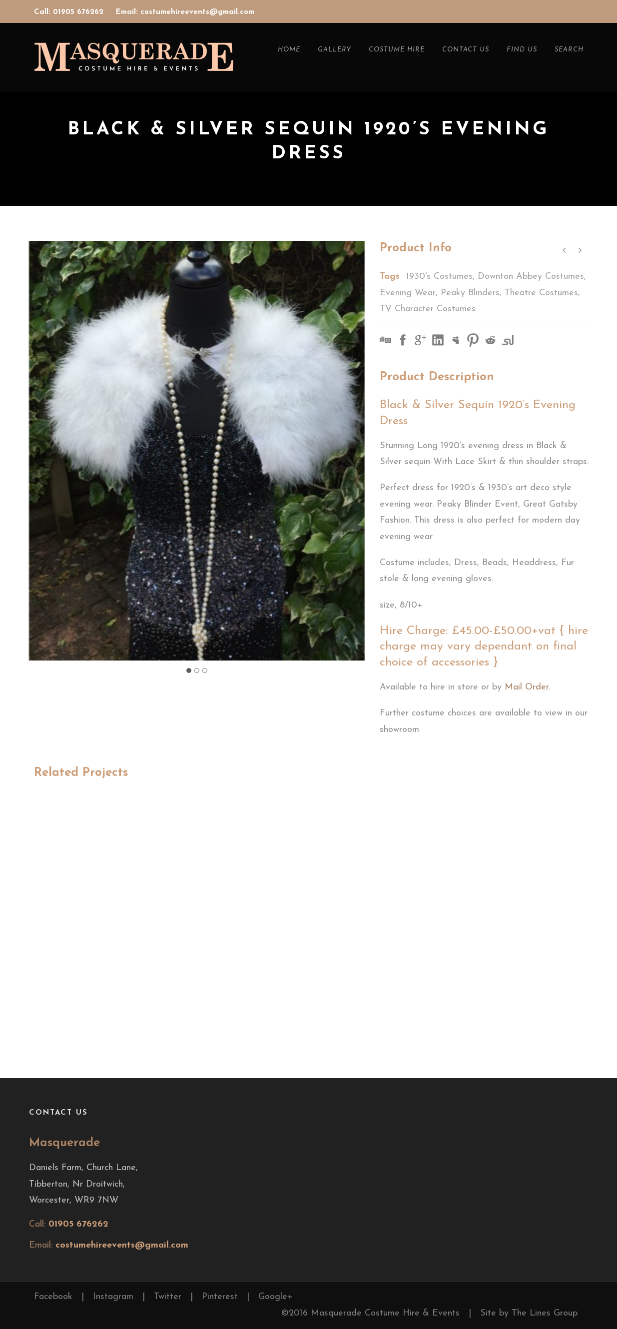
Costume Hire (397, 49)
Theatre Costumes (541, 293)
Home (289, 49)
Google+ (275, 1297)
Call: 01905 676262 (70, 12)
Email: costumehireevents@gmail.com (185, 12)
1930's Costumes (439, 276)
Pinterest (220, 1297)
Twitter (167, 1297)
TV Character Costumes (428, 309)
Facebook (53, 1297)
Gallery (334, 49)
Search (569, 49)
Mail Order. (527, 687)
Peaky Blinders (470, 293)
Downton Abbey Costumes (531, 276)
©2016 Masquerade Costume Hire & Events (370, 1313)
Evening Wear (408, 293)
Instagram (113, 1297)
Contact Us (465, 49)
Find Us (522, 49)
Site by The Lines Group (529, 1313)
